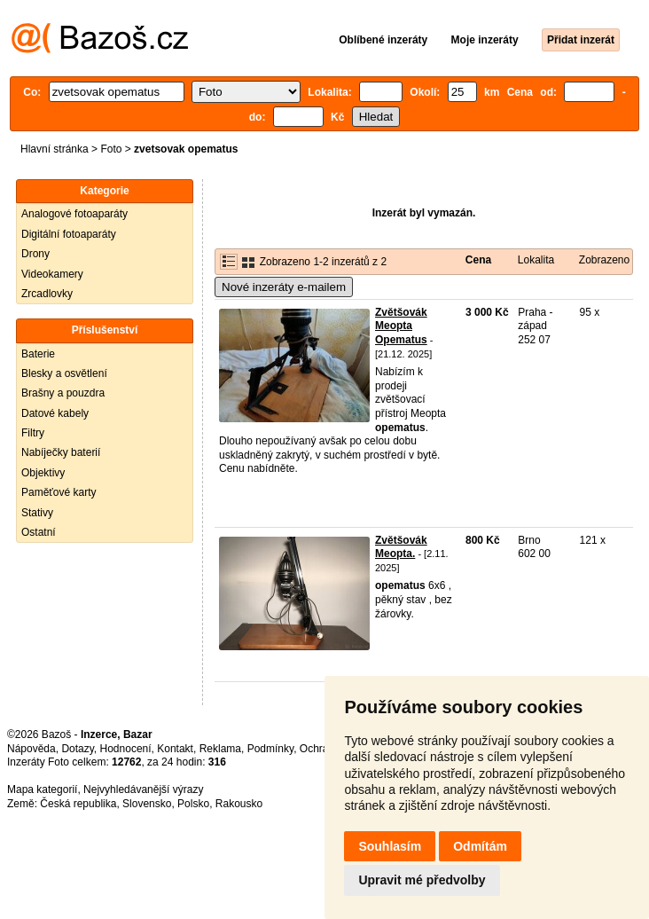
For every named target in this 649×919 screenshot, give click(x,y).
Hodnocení (126, 748)
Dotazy (77, 748)
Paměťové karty (59, 492)
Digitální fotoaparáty (68, 234)
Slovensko (146, 803)
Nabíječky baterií (60, 452)
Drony (35, 253)
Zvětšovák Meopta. (401, 547)
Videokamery (52, 274)
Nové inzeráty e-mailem (284, 287)
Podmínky (270, 748)
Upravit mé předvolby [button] (421, 880)
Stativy (37, 513)
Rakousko (238, 803)
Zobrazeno (604, 260)
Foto (110, 149)
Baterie (38, 354)
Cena (478, 260)
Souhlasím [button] (389, 846)
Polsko (193, 803)
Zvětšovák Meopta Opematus (401, 326)
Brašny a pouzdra (63, 393)
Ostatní (38, 532)
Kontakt (175, 748)
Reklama (220, 748)
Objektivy (43, 473)
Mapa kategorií (42, 789)
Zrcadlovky (47, 293)
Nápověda (31, 748)
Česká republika (78, 803)
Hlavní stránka (54, 149)
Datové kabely (55, 413)
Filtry (32, 433)
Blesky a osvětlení (64, 373)
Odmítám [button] (480, 846)
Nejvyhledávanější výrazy (143, 789)
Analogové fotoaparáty (74, 214)
